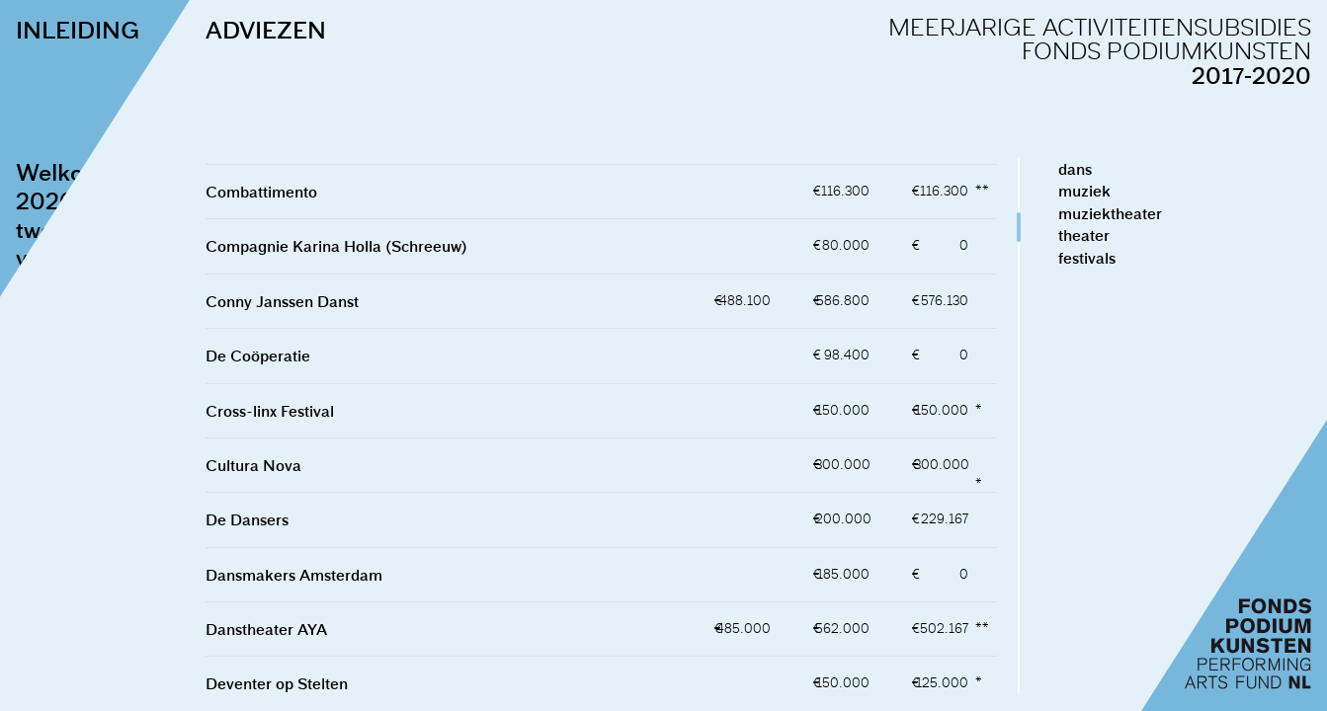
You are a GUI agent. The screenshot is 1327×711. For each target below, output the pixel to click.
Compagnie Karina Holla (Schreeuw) (333, 246)
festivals (1085, 258)
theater (1082, 235)
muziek (1082, 190)
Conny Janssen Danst (279, 301)
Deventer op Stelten (274, 683)
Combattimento (258, 191)
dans (1073, 169)
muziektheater (1108, 213)
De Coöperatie (255, 355)
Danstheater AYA (263, 629)
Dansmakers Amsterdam (291, 575)
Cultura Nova (250, 465)
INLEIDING (77, 29)
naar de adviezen (106, 538)
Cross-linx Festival (267, 411)
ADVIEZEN (263, 29)
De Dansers (244, 519)
